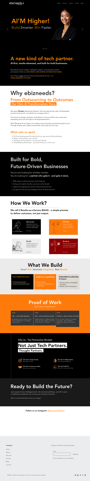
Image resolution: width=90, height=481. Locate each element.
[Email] (61, 454)
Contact (8, 465)
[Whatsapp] (75, 475)
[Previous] (7, 29)
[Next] (82, 29)
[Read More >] (29, 231)
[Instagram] (85, 475)
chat (21, 76)
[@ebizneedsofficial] (55, 411)
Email (55, 451)
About (8, 452)
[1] (43, 48)
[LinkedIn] (78, 475)
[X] (83, 475)
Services (8, 455)
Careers (8, 458)
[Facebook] (80, 475)
